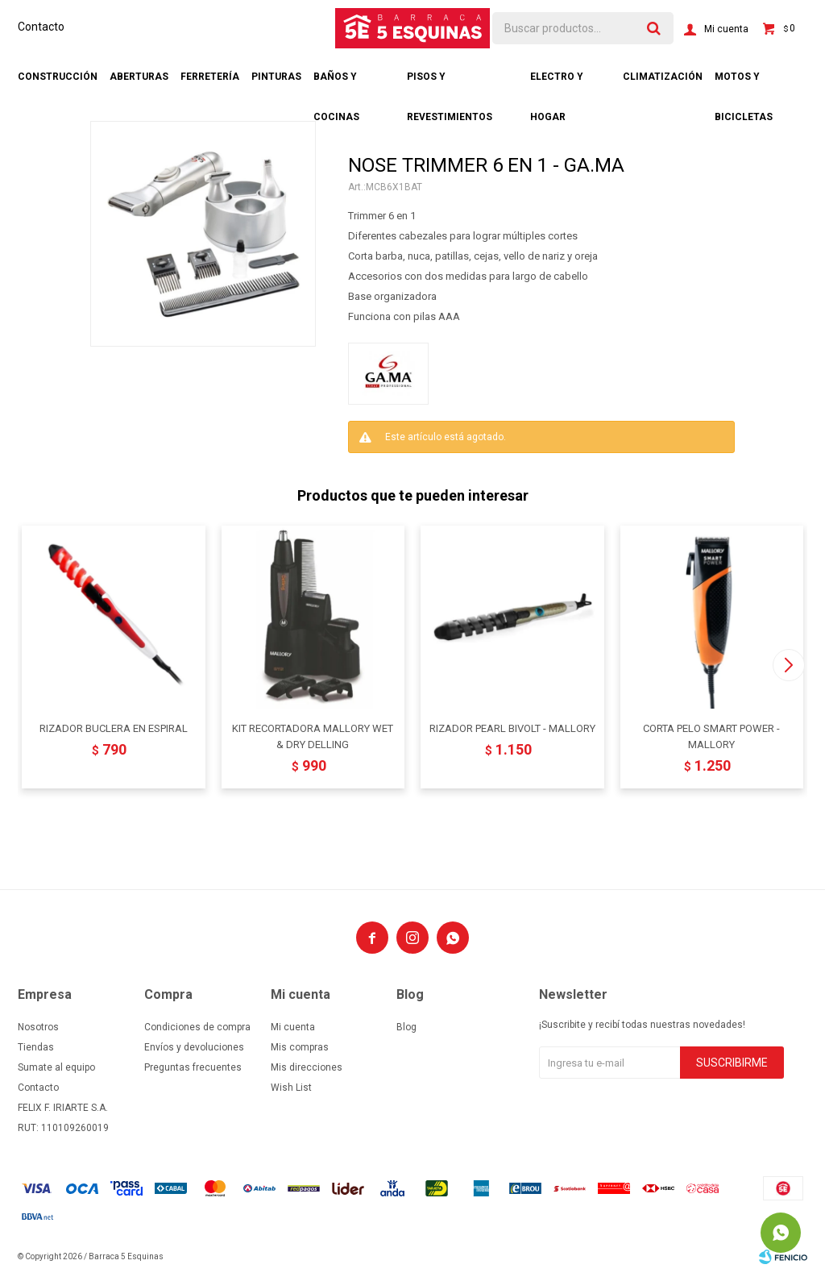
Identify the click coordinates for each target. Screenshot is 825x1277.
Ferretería (209, 76)
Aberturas (139, 76)
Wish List (291, 1087)
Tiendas (36, 1047)
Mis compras (300, 1047)
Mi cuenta (293, 1027)
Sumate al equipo (56, 1067)
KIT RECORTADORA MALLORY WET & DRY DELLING (312, 736)
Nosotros (38, 1027)
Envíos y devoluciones (194, 1047)
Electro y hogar (556, 84)
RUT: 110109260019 (63, 1127)
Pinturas (276, 76)
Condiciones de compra (197, 1027)
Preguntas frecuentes (193, 1067)
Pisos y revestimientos (449, 84)
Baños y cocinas (336, 84)
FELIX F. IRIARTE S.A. (63, 1107)
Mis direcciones (306, 1067)
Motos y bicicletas (744, 84)
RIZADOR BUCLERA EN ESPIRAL (113, 728)
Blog (406, 1027)
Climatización (663, 76)
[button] (788, 665)
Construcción (57, 76)
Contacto (41, 26)
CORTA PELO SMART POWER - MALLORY (711, 736)
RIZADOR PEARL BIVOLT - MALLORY (512, 728)
